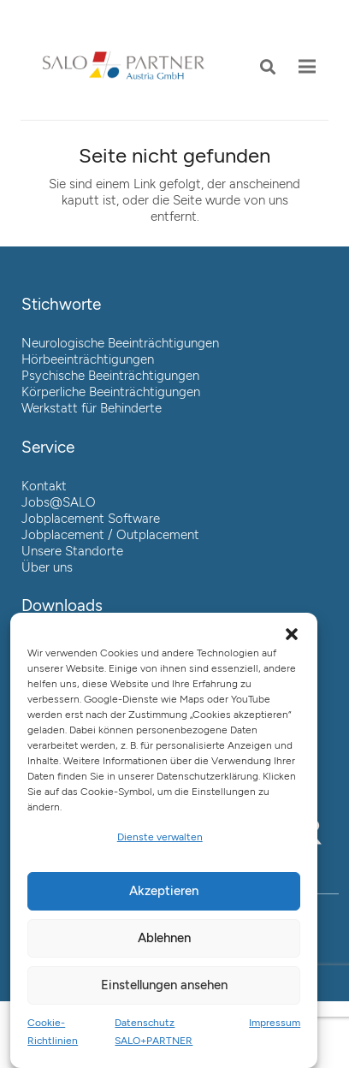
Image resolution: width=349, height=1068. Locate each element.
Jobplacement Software (90, 518)
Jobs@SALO (58, 502)
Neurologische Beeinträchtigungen (120, 343)
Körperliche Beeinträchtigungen (110, 392)
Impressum (274, 1023)
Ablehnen (164, 938)
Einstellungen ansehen (164, 985)
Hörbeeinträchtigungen (87, 359)
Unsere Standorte (72, 551)
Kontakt (44, 486)
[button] (268, 67)
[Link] (123, 66)
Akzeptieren (163, 891)
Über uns (47, 567)
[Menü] (307, 66)
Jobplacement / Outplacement (110, 535)
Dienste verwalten (160, 837)
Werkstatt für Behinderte (91, 408)
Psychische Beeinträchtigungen (110, 375)
